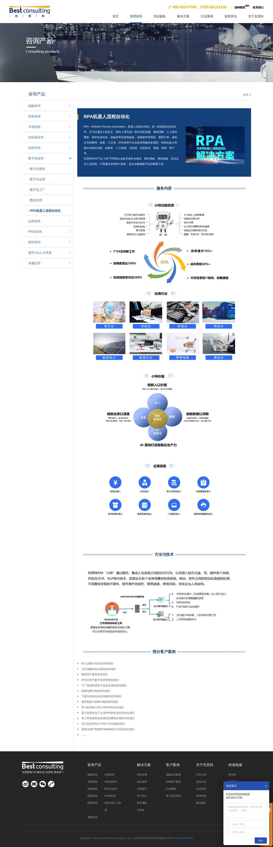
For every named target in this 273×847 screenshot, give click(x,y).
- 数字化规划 (36, 168)
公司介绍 (201, 774)
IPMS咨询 (35, 231)
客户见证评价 (173, 795)
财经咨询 (34, 242)
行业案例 (207, 16)
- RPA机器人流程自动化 (44, 210)
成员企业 (201, 781)
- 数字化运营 (36, 179)
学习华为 (142, 795)
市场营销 (34, 126)
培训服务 (160, 16)
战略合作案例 (173, 774)
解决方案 (183, 16)
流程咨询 (34, 147)
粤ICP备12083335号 (181, 838)
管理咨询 (136, 16)
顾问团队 (201, 802)
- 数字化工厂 (36, 189)
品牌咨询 (34, 221)
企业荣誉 (201, 788)
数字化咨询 (35, 158)
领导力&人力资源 (40, 252)
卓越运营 (34, 263)
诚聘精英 (239, 7)
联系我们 (258, 7)
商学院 (232, 774)
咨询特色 (201, 795)
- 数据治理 (35, 200)
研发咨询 (34, 116)
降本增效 (142, 802)
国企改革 (142, 781)
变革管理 (142, 774)
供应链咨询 (35, 137)
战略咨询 (34, 105)
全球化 (140, 809)
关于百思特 (255, 16)
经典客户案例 (173, 781)
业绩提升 (142, 788)
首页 (115, 16)
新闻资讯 (231, 16)
